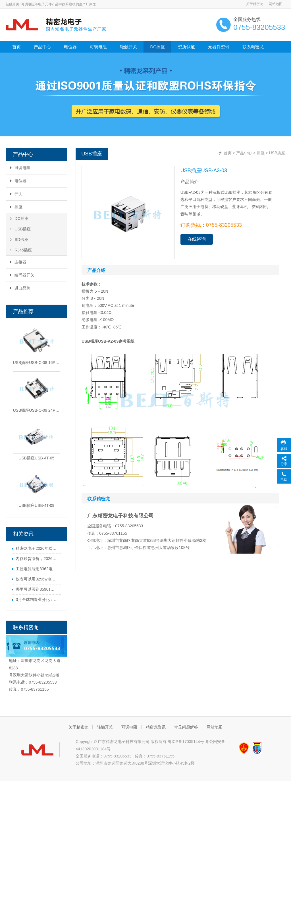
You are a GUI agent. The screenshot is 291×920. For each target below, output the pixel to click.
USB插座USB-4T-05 (36, 458)
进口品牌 (20, 288)
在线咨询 (197, 239)
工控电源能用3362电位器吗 (37, 569)
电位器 (70, 46)
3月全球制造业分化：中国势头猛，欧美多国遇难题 (37, 599)
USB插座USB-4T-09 (36, 505)
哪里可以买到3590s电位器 (37, 589)
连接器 (18, 262)
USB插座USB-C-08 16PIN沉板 (36, 362)
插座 (16, 207)
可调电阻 (98, 46)
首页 (16, 46)
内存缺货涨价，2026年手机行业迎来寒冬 (37, 558)
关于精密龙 (254, 4)
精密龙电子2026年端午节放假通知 (37, 548)
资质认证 (186, 46)
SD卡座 (19, 239)
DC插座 (157, 46)
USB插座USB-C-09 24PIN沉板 (36, 410)
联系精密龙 (253, 46)
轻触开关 (128, 46)
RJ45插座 (21, 250)
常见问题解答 (186, 727)
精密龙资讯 (156, 727)
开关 (16, 194)
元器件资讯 (218, 46)
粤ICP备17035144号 (186, 741)
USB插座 (20, 229)
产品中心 (42, 46)
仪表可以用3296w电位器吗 (37, 579)
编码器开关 (22, 275)
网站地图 (275, 4)
